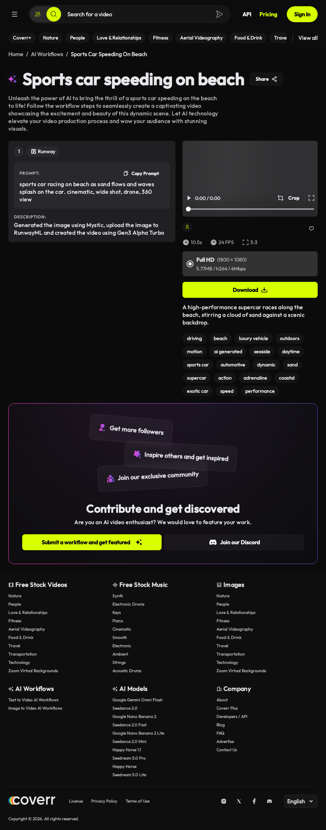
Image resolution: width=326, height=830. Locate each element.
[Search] (53, 14)
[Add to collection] (311, 228)
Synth (117, 595)
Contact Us (226, 749)
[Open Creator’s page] (219, 227)
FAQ (220, 733)
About (222, 699)
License (76, 801)
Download (250, 290)
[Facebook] (254, 801)
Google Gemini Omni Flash (137, 699)
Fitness (14, 620)
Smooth (119, 637)
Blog (220, 724)
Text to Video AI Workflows (33, 699)
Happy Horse (124, 766)
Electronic (121, 645)
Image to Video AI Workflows (35, 708)
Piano (117, 620)
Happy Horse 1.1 (126, 749)
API (246, 14)
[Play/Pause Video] (188, 198)
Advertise (225, 741)
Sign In (302, 14)
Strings (119, 662)
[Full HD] (190, 263)
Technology (19, 662)
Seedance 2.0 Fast (129, 724)
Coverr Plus (227, 708)
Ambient (120, 654)
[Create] (38, 14)
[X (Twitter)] (239, 801)
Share (266, 79)
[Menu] (14, 14)
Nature (14, 595)
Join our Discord (234, 542)
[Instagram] (223, 801)
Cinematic (121, 629)
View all (308, 37)
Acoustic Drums (126, 670)
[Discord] (269, 801)
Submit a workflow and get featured (92, 542)
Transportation (22, 654)
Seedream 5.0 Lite (129, 774)
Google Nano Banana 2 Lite (138, 733)
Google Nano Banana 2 (134, 716)
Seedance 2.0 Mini (129, 741)
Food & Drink (20, 637)
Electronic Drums (128, 604)
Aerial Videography (26, 629)
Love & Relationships (27, 612)
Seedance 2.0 (124, 708)
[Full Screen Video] (311, 198)
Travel (14, 645)
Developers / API (231, 716)
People (14, 604)
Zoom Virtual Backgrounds (33, 670)
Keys (116, 612)
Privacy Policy (104, 801)
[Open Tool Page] (43, 152)
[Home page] (31, 801)
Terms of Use (137, 801)
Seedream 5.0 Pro (129, 758)
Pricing (268, 14)
